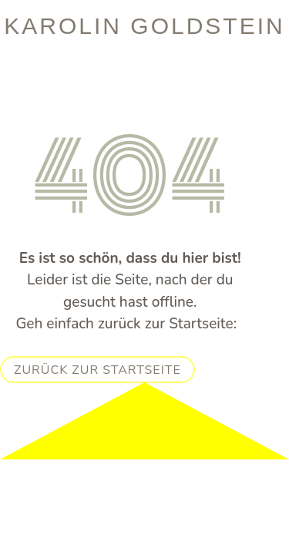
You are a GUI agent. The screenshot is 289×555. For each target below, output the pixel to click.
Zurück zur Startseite (97, 370)
